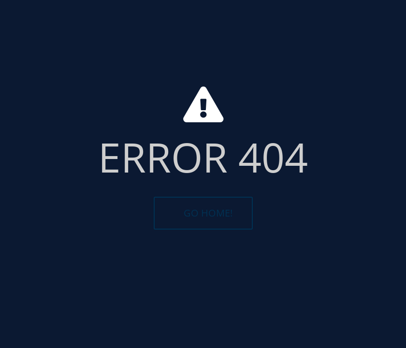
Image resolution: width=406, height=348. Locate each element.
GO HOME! (208, 212)
